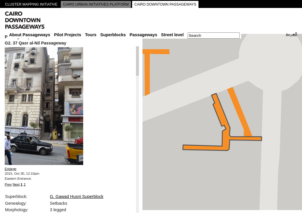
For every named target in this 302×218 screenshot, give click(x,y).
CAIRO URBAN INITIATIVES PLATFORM (96, 4)
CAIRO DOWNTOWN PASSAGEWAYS (165, 4)
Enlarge (11, 169)
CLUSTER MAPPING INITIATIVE (31, 4)
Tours (90, 34)
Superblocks (113, 34)
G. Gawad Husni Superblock (77, 196)
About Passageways (29, 34)
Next (16, 184)
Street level (172, 34)
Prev (8, 184)
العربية (291, 34)
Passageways (143, 34)
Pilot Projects (67, 34)
